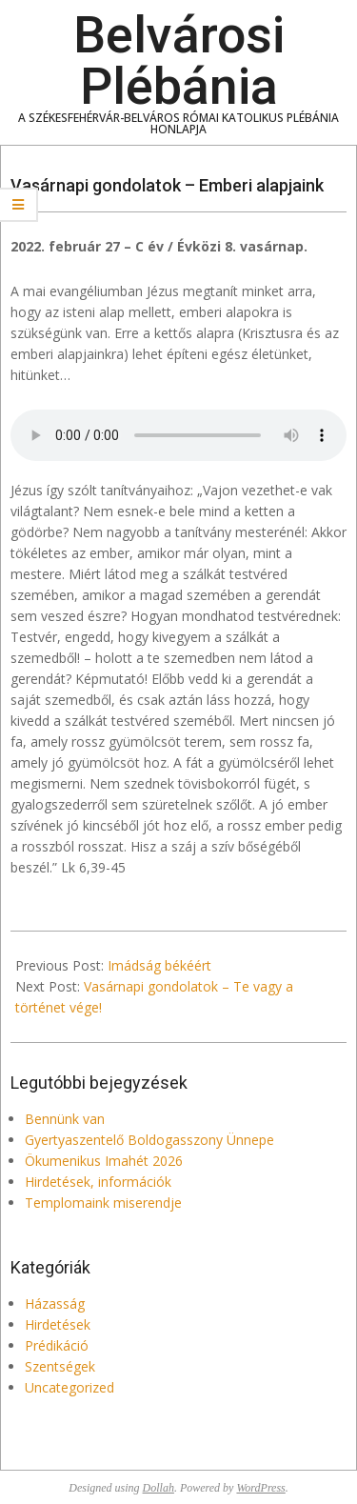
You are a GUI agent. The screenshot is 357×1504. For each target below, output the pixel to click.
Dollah (158, 1487)
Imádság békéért (159, 965)
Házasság (55, 1303)
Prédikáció (57, 1345)
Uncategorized (69, 1387)
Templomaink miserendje (103, 1202)
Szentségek (60, 1366)
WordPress (260, 1487)
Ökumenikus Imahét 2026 (104, 1161)
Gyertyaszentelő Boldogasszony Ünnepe (149, 1140)
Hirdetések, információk (98, 1182)
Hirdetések (57, 1324)
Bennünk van (65, 1119)
